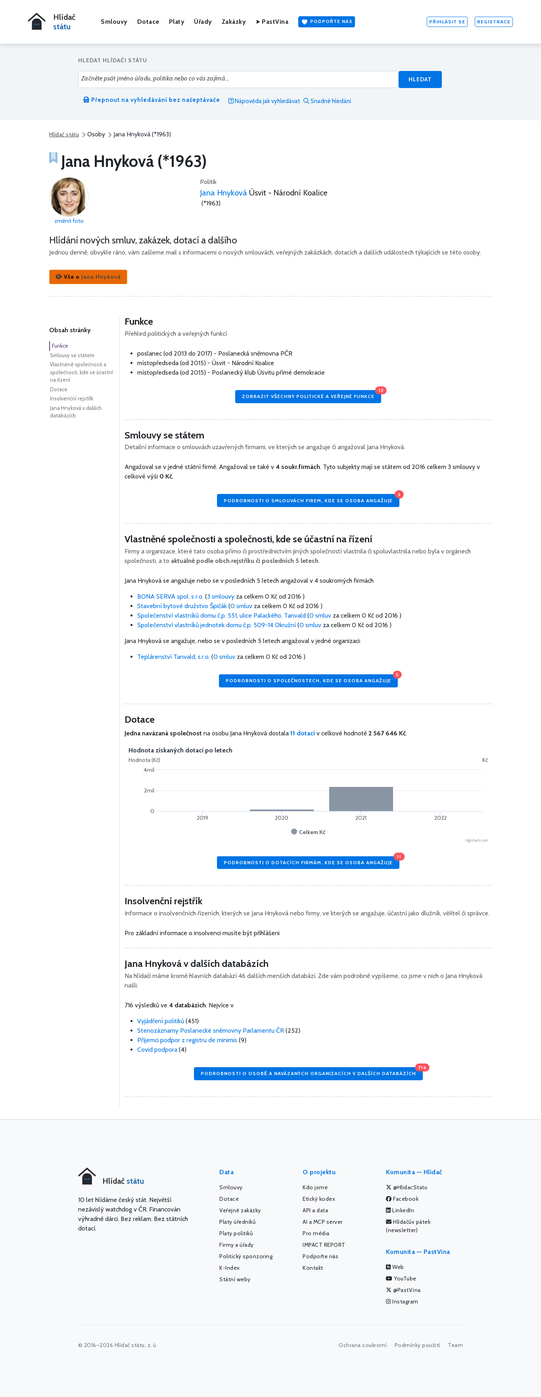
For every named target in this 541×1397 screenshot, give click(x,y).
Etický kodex (319, 1198)
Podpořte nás (327, 22)
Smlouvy (114, 21)
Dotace (148, 21)
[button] (88, 277)
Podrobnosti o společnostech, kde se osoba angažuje (312, 678)
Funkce (60, 346)
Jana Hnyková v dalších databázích (76, 412)
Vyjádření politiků (160, 1021)
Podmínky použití (417, 1345)
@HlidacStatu (406, 1187)
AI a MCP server (323, 1221)
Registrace (493, 22)
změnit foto (69, 220)
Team (455, 1345)
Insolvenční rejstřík (71, 398)
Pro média (316, 1233)
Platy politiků (236, 1233)
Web (395, 1267)
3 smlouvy (220, 596)
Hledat (420, 79)
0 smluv (241, 606)
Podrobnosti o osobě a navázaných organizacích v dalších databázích (312, 1071)
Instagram (402, 1301)
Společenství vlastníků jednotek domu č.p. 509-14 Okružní (217, 625)
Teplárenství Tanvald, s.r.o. (174, 656)
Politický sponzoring (245, 1256)
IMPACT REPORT (324, 1244)
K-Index (229, 1267)
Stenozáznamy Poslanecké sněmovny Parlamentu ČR (210, 1030)
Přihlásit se (447, 22)
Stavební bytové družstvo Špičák (182, 606)
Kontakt (313, 1267)
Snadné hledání (327, 101)
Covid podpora (157, 1049)
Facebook (402, 1198)
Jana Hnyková (223, 192)
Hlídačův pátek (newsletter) (408, 1226)
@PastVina (403, 1290)
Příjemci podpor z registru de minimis (187, 1040)
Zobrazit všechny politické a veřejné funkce (311, 394)
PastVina (271, 21)
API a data (315, 1210)
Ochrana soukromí (363, 1345)
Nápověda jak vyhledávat (264, 101)
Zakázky (234, 21)
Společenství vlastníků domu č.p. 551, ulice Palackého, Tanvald (222, 615)
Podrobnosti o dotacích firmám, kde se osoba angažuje (311, 860)
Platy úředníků (237, 1221)
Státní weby (235, 1279)
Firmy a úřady (236, 1244)
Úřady (203, 21)
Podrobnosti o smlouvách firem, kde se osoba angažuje (311, 498)
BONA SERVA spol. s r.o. (171, 596)
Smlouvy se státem (72, 355)
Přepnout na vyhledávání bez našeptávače (151, 99)
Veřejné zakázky (240, 1210)
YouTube (401, 1278)
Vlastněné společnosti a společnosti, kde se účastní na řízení (81, 372)
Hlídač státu (64, 134)
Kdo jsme (315, 1187)
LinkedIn (400, 1210)
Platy (177, 21)
